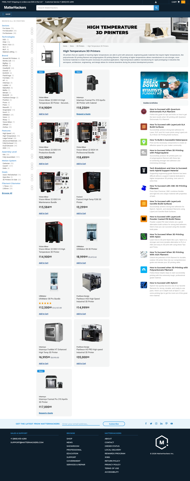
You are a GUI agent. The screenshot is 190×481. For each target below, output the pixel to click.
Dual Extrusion (10, 146)
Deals (4, 172)
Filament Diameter (11, 183)
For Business (9, 33)
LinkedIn (161, 423)
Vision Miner (9, 122)
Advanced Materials (12, 141)
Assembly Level (9, 152)
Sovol (6, 112)
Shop (69, 439)
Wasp (6, 120)
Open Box (8, 177)
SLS (6, 47)
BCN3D (7, 65)
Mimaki (7, 93)
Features (6, 131)
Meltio (6, 90)
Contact (109, 442)
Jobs (107, 457)
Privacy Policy (112, 464)
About (108, 439)
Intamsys (8, 83)
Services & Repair (76, 464)
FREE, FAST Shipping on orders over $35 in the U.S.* (22, 2)
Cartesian (8, 163)
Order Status (112, 446)
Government (73, 461)
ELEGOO (7, 73)
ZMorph (7, 124)
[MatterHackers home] (162, 442)
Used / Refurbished (12, 175)
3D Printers (80, 46)
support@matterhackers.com (27, 442)
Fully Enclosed (10, 143)
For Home (8, 28)
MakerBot (8, 88)
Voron (6, 117)
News (70, 442)
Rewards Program (115, 453)
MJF (6, 49)
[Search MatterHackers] (156, 7)
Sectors (5, 25)
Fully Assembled (11, 157)
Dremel (7, 71)
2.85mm (8, 188)
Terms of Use (112, 468)
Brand (5, 55)
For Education (10, 31)
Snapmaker (9, 110)
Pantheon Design (10, 97)
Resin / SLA (8, 44)
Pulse (6, 105)
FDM (6, 42)
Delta (6, 168)
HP (5, 80)
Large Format (9, 138)
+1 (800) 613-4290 (67, 2)
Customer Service (52, 2)
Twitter (151, 423)
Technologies (8, 37)
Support (71, 457)
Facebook (146, 423)
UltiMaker (8, 115)
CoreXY (8, 166)
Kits (6, 154)
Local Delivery (113, 450)
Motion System (9, 160)
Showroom (73, 446)
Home (65, 46)
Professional (74, 450)
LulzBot (7, 85)
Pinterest (166, 423)
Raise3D (7, 107)
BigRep (7, 63)
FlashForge (8, 75)
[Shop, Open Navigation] (6, 14)
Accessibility (112, 472)
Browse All (7, 193)
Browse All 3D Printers (13, 21)
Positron (7, 100)
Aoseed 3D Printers (11, 58)
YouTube (171, 423)
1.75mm (8, 186)
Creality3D (8, 68)
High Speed (9, 133)
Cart (178, 2)
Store (72, 46)
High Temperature (11, 136)
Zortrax (7, 127)
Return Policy (112, 461)
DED (6, 39)
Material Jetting (10, 52)
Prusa (6, 102)
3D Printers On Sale (12, 180)
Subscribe (114, 424)
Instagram (156, 423)
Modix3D (8, 95)
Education (72, 453)
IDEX (6, 148)
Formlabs (8, 78)
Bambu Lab (9, 61)
